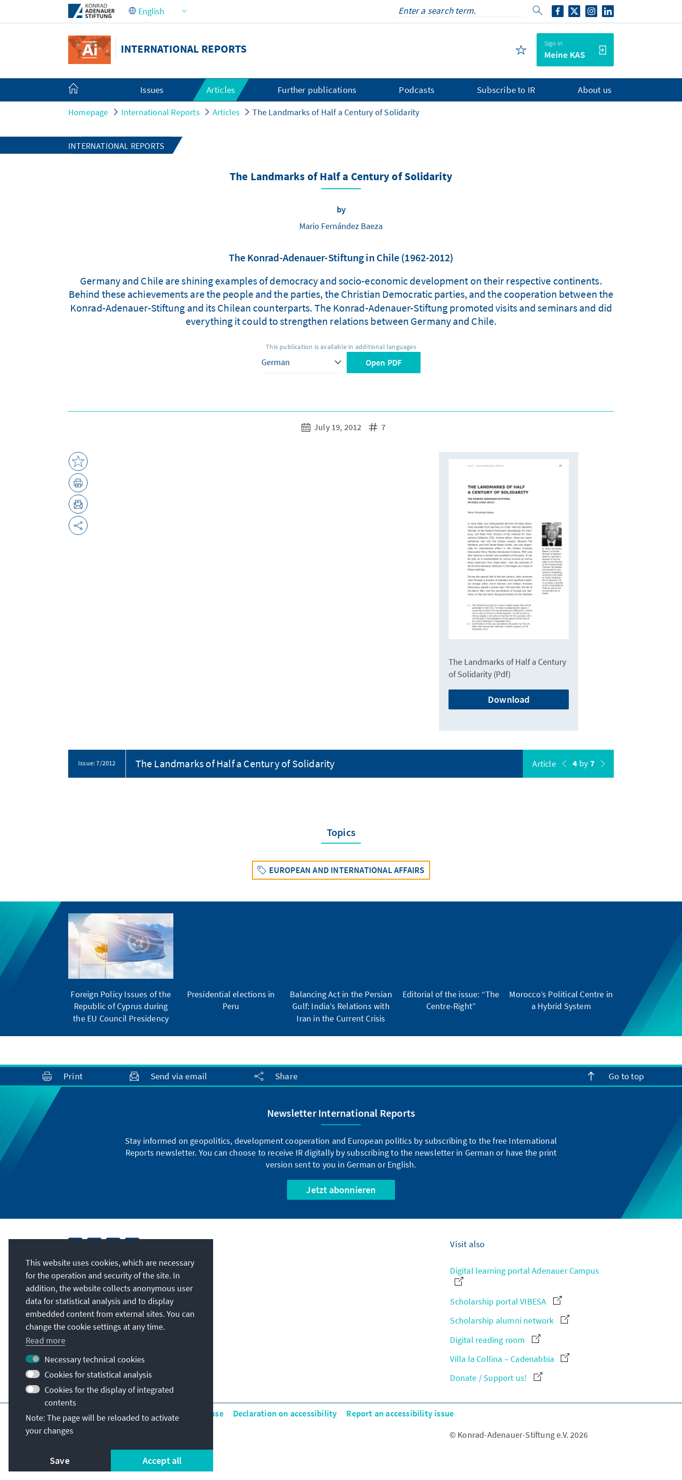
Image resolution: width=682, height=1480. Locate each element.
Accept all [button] (162, 1460)
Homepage (88, 112)
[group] (120, 968)
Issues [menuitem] (151, 89)
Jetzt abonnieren (341, 1189)
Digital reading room (495, 1339)
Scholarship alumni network (509, 1320)
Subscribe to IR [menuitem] (506, 89)
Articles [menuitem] (220, 89)
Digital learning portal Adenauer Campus (524, 1275)
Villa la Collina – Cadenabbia (509, 1358)
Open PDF (384, 362)
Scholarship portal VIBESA (505, 1301)
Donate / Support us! (496, 1377)
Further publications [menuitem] (317, 89)
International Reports (160, 112)
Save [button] (60, 1460)
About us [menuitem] (594, 89)
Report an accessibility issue (400, 1413)
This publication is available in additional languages (341, 346)
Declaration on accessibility (285, 1413)
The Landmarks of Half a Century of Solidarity (335, 112)
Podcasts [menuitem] (416, 89)
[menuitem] (83, 90)
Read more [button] (45, 1340)
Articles (226, 112)
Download (509, 699)
